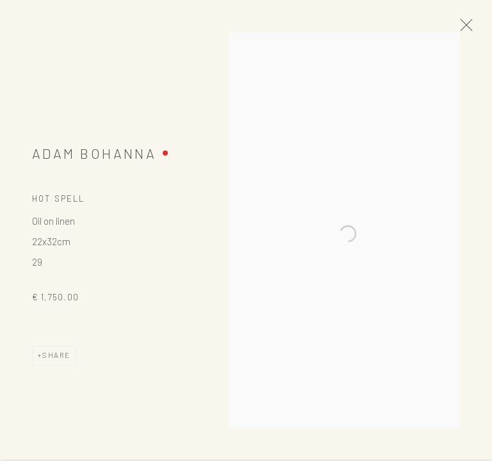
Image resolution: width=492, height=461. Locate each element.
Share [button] (56, 361)
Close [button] (474, 28)
